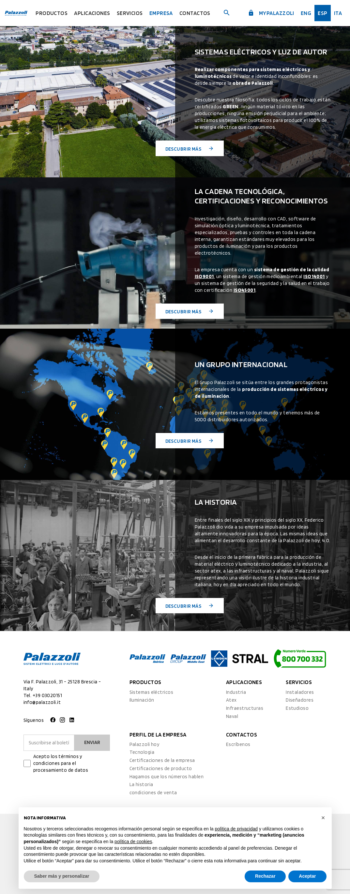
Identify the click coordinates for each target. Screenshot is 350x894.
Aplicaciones (92, 13)
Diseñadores (299, 700)
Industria (236, 692)
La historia (141, 784)
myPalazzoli (271, 13)
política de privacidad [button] (236, 828)
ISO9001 (204, 276)
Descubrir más (189, 148)
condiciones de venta (153, 793)
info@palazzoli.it (42, 702)
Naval (232, 716)
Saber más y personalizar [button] (61, 876)
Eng (306, 13)
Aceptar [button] (307, 876)
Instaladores (300, 692)
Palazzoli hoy (144, 744)
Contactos (194, 13)
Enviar (92, 742)
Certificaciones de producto (160, 768)
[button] (323, 817)
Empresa (161, 13)
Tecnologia (142, 752)
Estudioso (297, 708)
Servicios (130, 13)
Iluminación (141, 700)
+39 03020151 (47, 695)
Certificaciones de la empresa (162, 760)
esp (322, 13)
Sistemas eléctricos (151, 692)
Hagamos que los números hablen (166, 777)
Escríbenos (238, 744)
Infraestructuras (244, 708)
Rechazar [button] (265, 876)
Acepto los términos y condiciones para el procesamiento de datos (60, 763)
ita (338, 13)
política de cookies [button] (133, 841)
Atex (231, 700)
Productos (52, 13)
